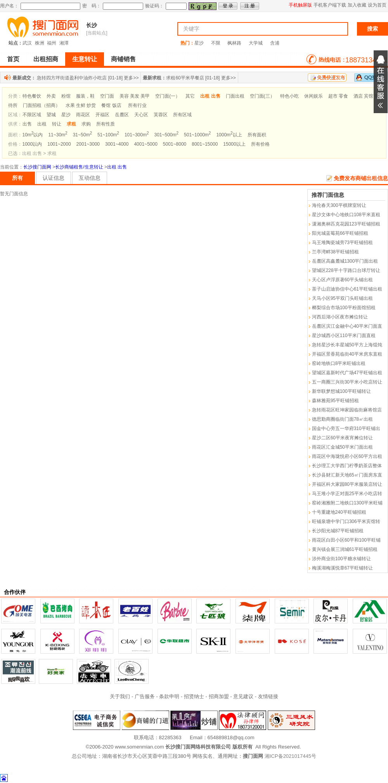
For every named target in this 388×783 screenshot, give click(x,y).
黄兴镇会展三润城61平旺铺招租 (345, 549)
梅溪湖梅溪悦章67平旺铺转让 (342, 568)
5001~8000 (174, 144)
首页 (13, 59)
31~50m (82, 135)
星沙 (199, 43)
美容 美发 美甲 (135, 96)
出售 (27, 124)
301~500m (166, 135)
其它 (190, 96)
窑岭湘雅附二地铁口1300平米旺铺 (347, 503)
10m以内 (33, 135)
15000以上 (234, 144)
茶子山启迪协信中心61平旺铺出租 (347, 289)
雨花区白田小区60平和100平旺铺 (346, 540)
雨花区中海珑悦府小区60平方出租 (347, 456)
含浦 (274, 43)
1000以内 (32, 144)
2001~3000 (88, 144)
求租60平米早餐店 (185, 78)
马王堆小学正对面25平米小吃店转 (347, 493)
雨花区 (83, 114)
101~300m (137, 135)
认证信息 (53, 178)
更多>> (131, 78)
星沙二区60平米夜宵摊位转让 (342, 438)
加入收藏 (357, 5)
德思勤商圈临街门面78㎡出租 (342, 419)
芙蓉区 (161, 114)
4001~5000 (145, 144)
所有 (17, 178)
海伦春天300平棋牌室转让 (339, 205)
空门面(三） (262, 96)
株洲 (39, 43)
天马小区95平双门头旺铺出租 (342, 298)
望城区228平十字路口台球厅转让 (346, 270)
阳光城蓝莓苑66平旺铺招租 (340, 233)
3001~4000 (116, 144)
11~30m (57, 135)
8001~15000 (205, 144)
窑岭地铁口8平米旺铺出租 (339, 363)
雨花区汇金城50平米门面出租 (342, 447)
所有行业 (137, 105)
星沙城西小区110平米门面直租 (344, 335)
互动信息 (89, 178)
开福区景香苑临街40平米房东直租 (347, 354)
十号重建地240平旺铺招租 (339, 512)
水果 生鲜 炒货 (81, 105)
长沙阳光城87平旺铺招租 (338, 530)
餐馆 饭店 (111, 105)
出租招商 (45, 59)
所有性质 (105, 124)
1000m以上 (229, 135)
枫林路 (234, 43)
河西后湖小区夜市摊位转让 (340, 317)
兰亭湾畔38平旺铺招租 (335, 252)
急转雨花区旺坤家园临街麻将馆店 (347, 410)
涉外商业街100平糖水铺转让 (341, 558)
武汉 (27, 43)
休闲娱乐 (313, 96)
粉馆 (66, 96)
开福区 (102, 114)
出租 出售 (117, 167)
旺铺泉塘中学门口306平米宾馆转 (346, 521)
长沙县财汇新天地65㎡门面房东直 (347, 475)
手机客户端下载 (330, 5)
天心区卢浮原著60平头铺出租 (342, 279)
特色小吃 (289, 96)
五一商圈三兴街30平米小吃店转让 (347, 382)
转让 (56, 124)
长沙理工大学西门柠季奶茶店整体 (347, 465)
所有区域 (182, 114)
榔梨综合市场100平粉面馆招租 (344, 307)
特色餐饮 (32, 96)
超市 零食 (338, 96)
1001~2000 (59, 144)
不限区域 (32, 114)
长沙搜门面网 (37, 167)
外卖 (51, 96)
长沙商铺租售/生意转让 (79, 167)
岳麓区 (122, 114)
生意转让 (84, 59)
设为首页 (377, 5)
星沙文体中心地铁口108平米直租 (346, 214)
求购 (86, 124)
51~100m (108, 135)
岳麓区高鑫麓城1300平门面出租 (345, 261)
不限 (215, 43)
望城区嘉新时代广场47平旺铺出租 (347, 372)
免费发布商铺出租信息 (361, 178)
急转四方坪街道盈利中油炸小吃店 (72, 78)
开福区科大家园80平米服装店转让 (347, 484)
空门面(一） (167, 96)
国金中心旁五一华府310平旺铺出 (346, 428)
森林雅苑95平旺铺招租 (335, 400)
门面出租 (235, 96)
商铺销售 (123, 59)
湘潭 (64, 43)
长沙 (91, 25)
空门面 (107, 96)
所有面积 (257, 135)
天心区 (141, 114)
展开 (381, 81)
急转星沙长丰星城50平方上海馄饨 (347, 345)
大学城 (256, 43)
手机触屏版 (300, 5)
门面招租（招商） (41, 105)
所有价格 (260, 144)
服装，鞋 (85, 96)
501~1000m (197, 135)
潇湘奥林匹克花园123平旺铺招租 (346, 224)
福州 (51, 43)
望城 (51, 114)
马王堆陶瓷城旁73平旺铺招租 (342, 242)
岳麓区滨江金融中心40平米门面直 (347, 326)
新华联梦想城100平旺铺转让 (341, 391)
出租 (42, 124)
